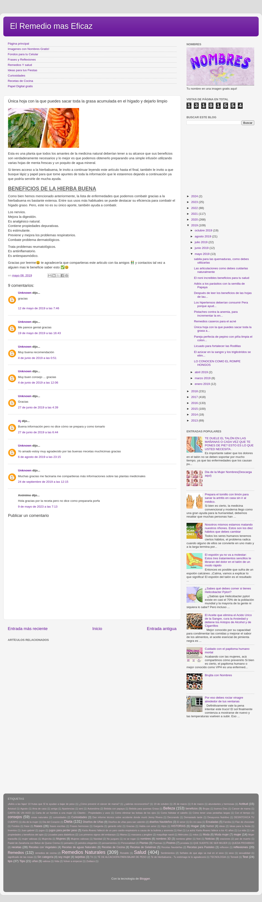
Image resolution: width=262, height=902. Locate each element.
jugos (42, 830)
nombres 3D (163, 838)
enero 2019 (203, 384)
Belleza (169, 808)
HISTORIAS (178, 826)
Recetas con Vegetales (43, 847)
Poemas (157, 843)
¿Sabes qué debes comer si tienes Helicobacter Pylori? (228, 590)
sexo (231, 853)
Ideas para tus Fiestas (22, 70)
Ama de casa (39, 808)
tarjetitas (80, 857)
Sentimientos (168, 853)
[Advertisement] (80, 653)
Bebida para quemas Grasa (144, 808)
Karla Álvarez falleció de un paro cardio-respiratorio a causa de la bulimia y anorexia (127, 830)
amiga (54, 808)
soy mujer (64, 857)
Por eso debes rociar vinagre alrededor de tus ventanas (224, 699)
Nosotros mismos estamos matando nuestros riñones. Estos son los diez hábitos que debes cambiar (229, 528)
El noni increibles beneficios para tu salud (221, 278)
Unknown (25, 292)
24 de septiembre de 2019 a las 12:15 (43, 481)
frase (27, 826)
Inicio (97, 628)
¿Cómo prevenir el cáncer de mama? (99, 804)
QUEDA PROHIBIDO (243, 843)
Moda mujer (221, 834)
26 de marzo (180, 804)
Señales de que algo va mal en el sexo (202, 853)
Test (245, 857)
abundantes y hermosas (221, 804)
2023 (195, 202)
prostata (184, 843)
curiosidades (59, 817)
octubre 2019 (204, 230)
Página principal (18, 43)
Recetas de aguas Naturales (79, 847)
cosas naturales (39, 817)
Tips (22, 861)
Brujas (206, 808)
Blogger (145, 878)
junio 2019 (202, 248)
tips (10, 861)
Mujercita (47, 838)
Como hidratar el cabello (174, 812)
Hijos (164, 826)
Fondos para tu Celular (23, 54)
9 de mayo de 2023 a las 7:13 (38, 506)
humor (210, 826)
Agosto (24, 808)
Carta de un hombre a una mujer (54, 812)
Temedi (234, 857)
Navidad (97, 838)
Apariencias (68, 808)
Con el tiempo (242, 812)
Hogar (195, 826)
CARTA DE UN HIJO (19, 812)
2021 (195, 213)
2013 (195, 420)
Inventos (12, 830)
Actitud (243, 803)
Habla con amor (148, 826)
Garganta (98, 826)
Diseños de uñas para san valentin (126, 822)
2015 (195, 408)
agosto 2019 (203, 236)
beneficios (192, 808)
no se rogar (129, 838)
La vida (242, 830)
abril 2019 (202, 372)
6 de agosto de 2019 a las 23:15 (39, 457)
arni (81, 808)
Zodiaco (90, 861)
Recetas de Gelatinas (143, 847)
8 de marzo (197, 804)
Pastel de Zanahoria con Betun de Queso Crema (34, 843)
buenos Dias (221, 808)
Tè (91, 857)
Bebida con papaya (114, 808)
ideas (222, 826)
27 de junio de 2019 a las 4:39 (38, 407)
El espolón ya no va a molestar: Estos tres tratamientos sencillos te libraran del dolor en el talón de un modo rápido (228, 560)
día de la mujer (30, 822)
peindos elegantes (88, 843)
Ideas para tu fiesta (240, 826)
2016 (195, 403)
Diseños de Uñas (93, 821)
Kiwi (179, 830)
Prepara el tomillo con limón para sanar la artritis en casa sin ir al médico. (226, 498)
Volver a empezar (72, 861)
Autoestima (93, 808)
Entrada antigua (162, 628)
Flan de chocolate (244, 822)
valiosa (46, 861)
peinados (69, 843)
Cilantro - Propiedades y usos (93, 812)
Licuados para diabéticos (61, 834)
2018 (195, 391)
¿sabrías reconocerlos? (136, 804)
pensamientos (109, 843)
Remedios (16, 853)
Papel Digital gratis (20, 86)
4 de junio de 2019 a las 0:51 (37, 358)
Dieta (68, 821)
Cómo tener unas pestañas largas (211, 812)
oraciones (225, 838)
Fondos (16, 826)
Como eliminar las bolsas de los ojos (135, 812)
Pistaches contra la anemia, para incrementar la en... (216, 313)
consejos (15, 817)
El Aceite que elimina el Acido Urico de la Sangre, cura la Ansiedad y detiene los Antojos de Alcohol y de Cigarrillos (228, 620)
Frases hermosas (79, 826)
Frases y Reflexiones (22, 59)
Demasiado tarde (193, 817)
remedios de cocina (46, 853)
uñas (35, 861)
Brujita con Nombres (218, 675)
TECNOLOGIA (218, 857)
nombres (145, 838)
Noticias (210, 838)
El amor (181, 822)
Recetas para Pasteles (200, 847)
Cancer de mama (241, 808)
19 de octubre (161, 804)
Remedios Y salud (20, 65)
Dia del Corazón (51, 822)
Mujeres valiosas (80, 838)
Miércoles (183, 834)
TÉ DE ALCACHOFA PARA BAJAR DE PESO (122, 857)
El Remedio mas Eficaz (51, 26)
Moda (206, 834)
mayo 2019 (202, 254)
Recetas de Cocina (20, 81)
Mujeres (61, 838)
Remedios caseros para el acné (215, 321)
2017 (195, 397)
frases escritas (57, 826)
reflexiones (240, 847)
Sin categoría (45, 857)
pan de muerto (243, 838)
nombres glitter (184, 838)
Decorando (173, 817)
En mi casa (196, 822)
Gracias (130, 826)
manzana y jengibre (141, 834)
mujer (237, 834)
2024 (195, 196)
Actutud (12, 808)
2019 (195, 225)
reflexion (224, 847)
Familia (227, 822)
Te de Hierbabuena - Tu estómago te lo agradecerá (178, 857)
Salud (140, 852)
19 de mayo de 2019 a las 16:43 (39, 333)
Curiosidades (16, 75)
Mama (123, 834)
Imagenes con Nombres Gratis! (28, 49)
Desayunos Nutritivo (218, 817)
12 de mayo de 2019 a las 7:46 (38, 308)
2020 (195, 219)
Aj (19, 421)
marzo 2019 (203, 378)
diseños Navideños (160, 821)
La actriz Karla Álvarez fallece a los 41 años (210, 830)
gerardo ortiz (114, 826)
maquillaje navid (165, 834)
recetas (16, 847)
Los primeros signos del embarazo (97, 834)
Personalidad (128, 843)
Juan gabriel (27, 830)
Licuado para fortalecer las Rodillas (217, 346)
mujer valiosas (30, 838)
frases (38, 826)
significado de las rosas (20, 857)
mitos (195, 834)
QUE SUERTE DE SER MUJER (210, 843)
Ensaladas (212, 821)
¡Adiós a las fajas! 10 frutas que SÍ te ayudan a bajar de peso (41, 804)
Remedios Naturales (83, 852)
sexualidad (244, 853)
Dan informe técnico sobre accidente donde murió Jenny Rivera (127, 817)
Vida (56, 861)
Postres (170, 843)
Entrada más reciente (28, 628)
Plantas (144, 843)
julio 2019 (201, 242)
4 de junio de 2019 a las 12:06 (38, 382)
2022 (195, 208)
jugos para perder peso (63, 830)
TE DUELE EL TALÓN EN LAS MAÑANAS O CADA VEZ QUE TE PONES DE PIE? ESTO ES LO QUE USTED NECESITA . (229, 444)
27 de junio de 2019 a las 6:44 (38, 432)
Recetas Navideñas (172, 847)
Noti (198, 838)
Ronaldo (124, 853)
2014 (195, 414)
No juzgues (113, 838)
